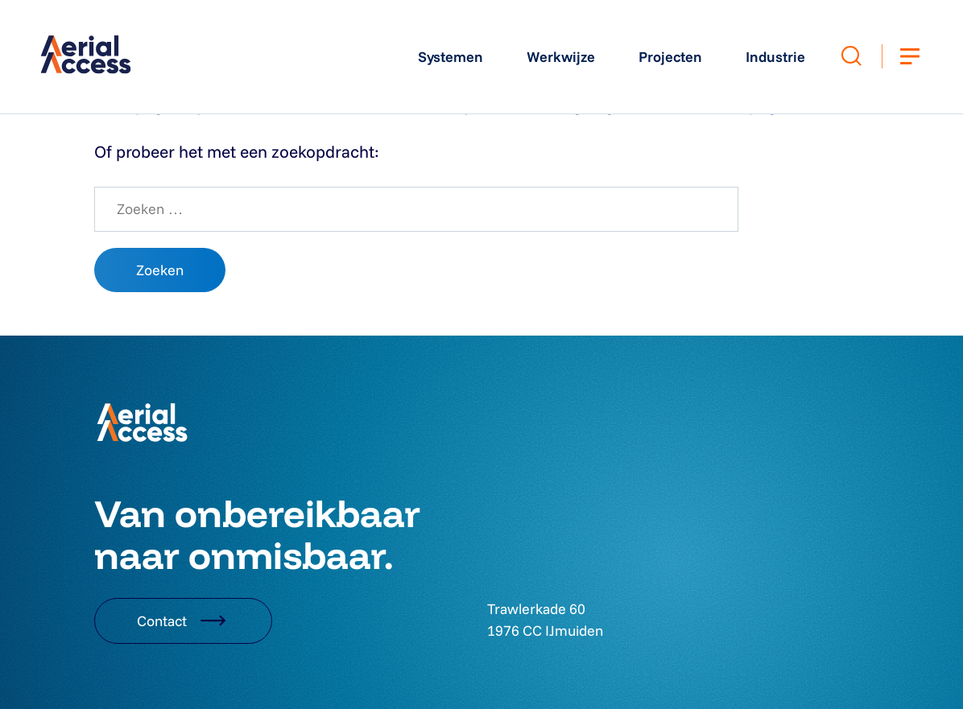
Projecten (670, 56)
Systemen (450, 56)
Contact (183, 620)
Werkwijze (561, 56)
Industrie (775, 56)
